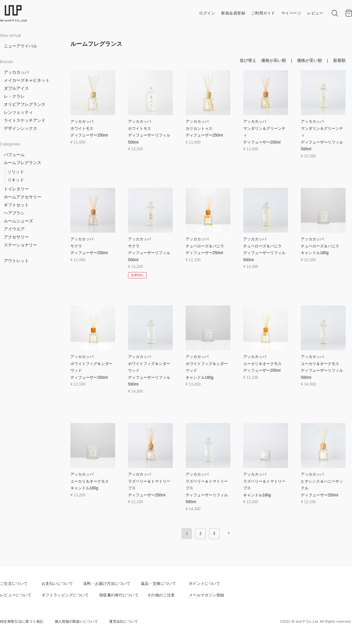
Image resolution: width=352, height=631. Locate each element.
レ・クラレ (14, 96)
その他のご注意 (161, 595)
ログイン (207, 13)
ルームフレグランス (22, 163)
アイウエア (14, 229)
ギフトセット (16, 205)
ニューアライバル (20, 46)
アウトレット (16, 261)
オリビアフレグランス (24, 104)
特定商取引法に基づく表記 (22, 621)
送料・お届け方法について (107, 583)
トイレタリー (16, 189)
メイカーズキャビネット (27, 80)
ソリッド (15, 172)
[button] (229, 533)
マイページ (291, 13)
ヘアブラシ (14, 213)
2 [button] (200, 533)
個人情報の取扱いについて (76, 621)
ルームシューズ (18, 221)
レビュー (315, 13)
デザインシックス (20, 128)
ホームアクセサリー (22, 197)
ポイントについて (204, 583)
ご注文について (14, 583)
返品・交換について (158, 583)
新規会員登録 (233, 13)
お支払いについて (57, 583)
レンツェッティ (18, 112)
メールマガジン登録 (206, 595)
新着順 (339, 60)
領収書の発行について (119, 595)
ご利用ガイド (263, 13)
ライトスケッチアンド (24, 120)
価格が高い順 (273, 60)
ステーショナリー (20, 245)
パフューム (14, 155)
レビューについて (15, 595)
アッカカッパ (16, 72)
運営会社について (123, 621)
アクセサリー (16, 237)
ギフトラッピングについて (65, 595)
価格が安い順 (309, 60)
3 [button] (214, 533)
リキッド (15, 180)
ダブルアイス (16, 88)
